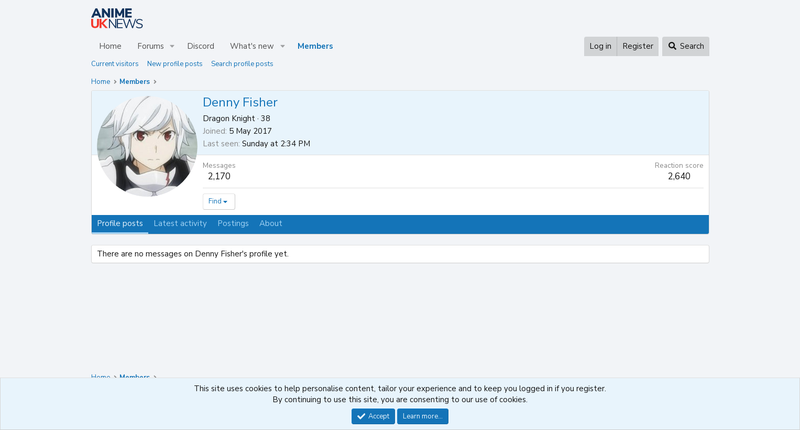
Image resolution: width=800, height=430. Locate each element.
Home (110, 46)
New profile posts (175, 64)
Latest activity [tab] (180, 223)
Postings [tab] (233, 223)
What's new (252, 46)
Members (315, 46)
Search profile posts (242, 64)
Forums (150, 46)
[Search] (685, 46)
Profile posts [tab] (120, 223)
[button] (172, 46)
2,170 (219, 176)
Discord (200, 46)
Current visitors (115, 64)
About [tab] (270, 223)
